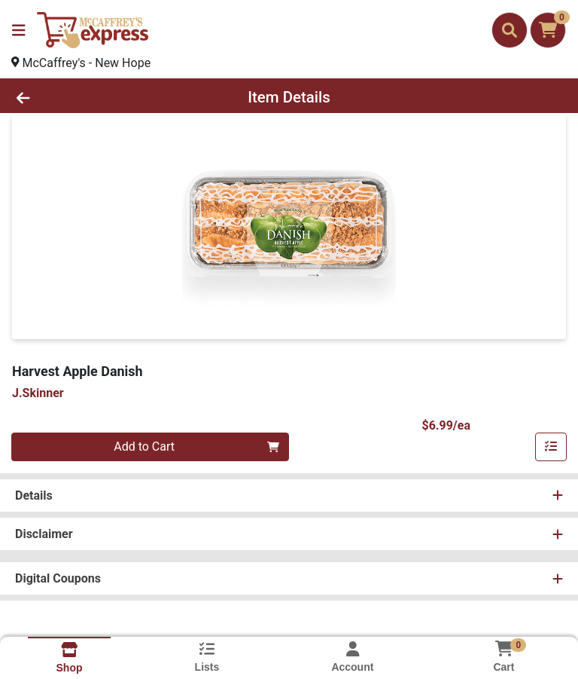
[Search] (509, 30)
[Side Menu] (19, 30)
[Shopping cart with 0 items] (548, 30)
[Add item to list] (551, 447)
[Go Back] (81, 97)
